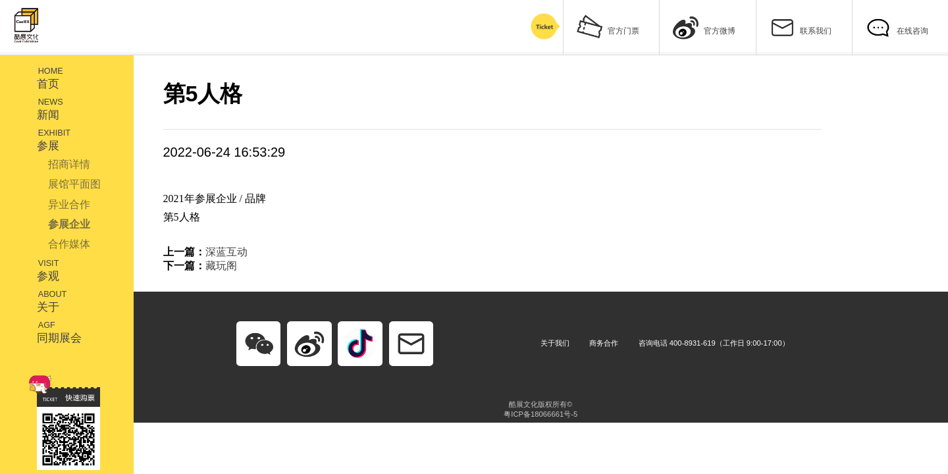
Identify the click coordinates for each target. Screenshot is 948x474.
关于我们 (554, 343)
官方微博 (704, 26)
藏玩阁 (221, 265)
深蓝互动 (226, 251)
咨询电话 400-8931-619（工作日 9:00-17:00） (714, 343)
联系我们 (800, 26)
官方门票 (608, 26)
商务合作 (603, 343)
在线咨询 (896, 26)
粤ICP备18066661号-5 (540, 414)
